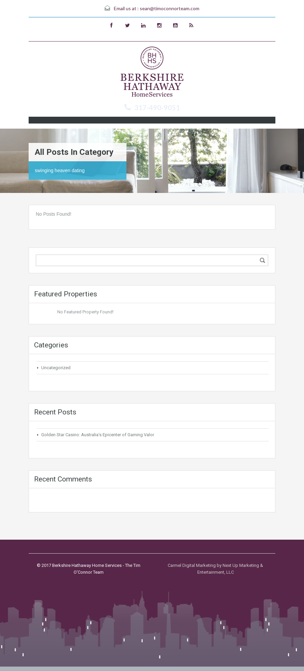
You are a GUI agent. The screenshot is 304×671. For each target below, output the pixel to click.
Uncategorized (56, 367)
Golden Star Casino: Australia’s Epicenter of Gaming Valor (97, 434)
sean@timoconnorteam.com (169, 8)
